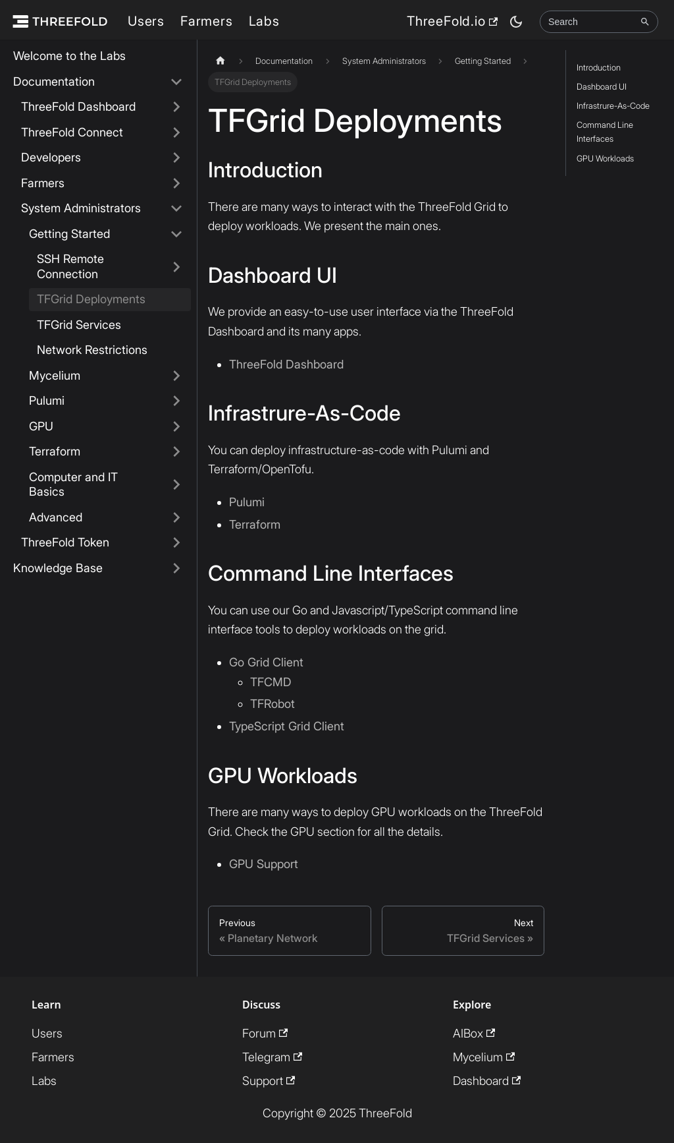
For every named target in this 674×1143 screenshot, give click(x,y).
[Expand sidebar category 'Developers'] (176, 157)
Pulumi (47, 400)
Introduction (599, 68)
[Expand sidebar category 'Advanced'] (176, 517)
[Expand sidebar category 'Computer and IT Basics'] (176, 485)
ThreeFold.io (452, 21)
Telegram (272, 1056)
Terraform (54, 451)
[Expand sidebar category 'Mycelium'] (176, 376)
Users (146, 21)
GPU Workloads (605, 158)
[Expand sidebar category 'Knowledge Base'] (176, 568)
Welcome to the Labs (69, 56)
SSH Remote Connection (70, 266)
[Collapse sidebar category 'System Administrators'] (176, 208)
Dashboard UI (602, 87)
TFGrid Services (79, 325)
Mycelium (54, 375)
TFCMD (271, 681)
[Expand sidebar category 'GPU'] (176, 426)
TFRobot (272, 703)
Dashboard (487, 1079)
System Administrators (81, 208)
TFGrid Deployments (91, 299)
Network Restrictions (92, 350)
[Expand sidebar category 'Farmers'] (176, 183)
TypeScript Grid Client (286, 725)
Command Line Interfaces (605, 132)
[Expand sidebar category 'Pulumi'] (176, 401)
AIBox (474, 1032)
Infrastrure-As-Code (613, 106)
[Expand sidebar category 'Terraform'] (176, 451)
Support (268, 1079)
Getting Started (69, 234)
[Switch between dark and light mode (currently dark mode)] (516, 21)
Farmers (206, 21)
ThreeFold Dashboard (78, 106)
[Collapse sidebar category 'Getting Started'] (176, 234)
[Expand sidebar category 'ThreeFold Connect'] (176, 132)
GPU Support (263, 863)
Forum (265, 1032)
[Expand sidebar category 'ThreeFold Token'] (176, 542)
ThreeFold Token (65, 542)
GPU (41, 426)
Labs (264, 21)
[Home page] (220, 61)
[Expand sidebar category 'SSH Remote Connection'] (176, 266)
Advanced (55, 517)
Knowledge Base (58, 568)
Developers (51, 157)
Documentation (54, 81)
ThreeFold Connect (72, 132)
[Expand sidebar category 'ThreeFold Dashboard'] (176, 107)
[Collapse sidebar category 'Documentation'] (176, 82)
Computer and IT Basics (73, 484)
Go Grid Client (266, 661)
